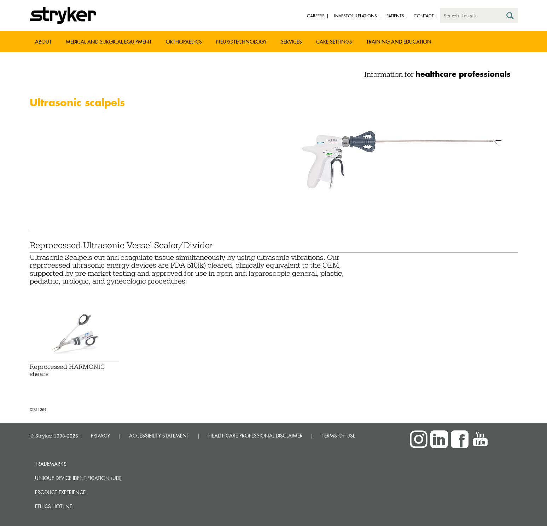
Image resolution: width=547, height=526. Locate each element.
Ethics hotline (53, 506)
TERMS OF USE (338, 435)
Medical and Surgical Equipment (109, 41)
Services (291, 41)
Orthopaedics (184, 41)
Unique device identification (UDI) (78, 478)
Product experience (60, 492)
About (43, 41)
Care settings (334, 41)
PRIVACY (100, 435)
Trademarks (50, 464)
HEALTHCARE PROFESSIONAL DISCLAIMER (255, 435)
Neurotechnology (241, 41)
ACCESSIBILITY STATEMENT (159, 435)
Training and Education (398, 41)
